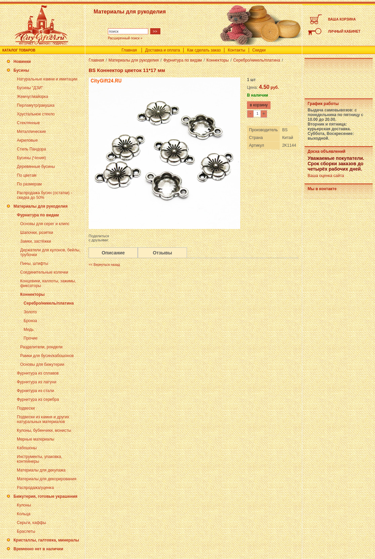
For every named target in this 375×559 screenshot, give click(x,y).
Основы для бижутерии (42, 364)
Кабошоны (27, 448)
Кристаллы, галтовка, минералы (46, 540)
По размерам (29, 184)
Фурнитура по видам (38, 215)
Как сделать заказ (204, 50)
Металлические (31, 131)
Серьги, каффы (31, 522)
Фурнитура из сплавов (38, 373)
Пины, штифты (34, 263)
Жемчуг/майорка (32, 96)
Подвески (26, 408)
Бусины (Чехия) (31, 157)
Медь (29, 329)
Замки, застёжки (35, 241)
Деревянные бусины (36, 166)
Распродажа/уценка (35, 487)
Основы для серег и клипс (44, 223)
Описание (113, 252)
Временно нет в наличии (38, 549)
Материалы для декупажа (41, 470)
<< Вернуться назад (104, 265)
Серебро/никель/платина (49, 303)
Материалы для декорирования (46, 479)
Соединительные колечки (44, 272)
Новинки (22, 61)
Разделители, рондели (41, 347)
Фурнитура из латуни (36, 382)
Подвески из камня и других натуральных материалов (43, 419)
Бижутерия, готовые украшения (45, 496)
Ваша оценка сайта (326, 175)
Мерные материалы (35, 439)
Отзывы (162, 252)
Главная (129, 50)
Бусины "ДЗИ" (30, 87)
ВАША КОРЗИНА (342, 19)
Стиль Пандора (31, 149)
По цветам (26, 175)
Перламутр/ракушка (36, 105)
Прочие (30, 338)
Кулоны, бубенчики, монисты (44, 430)
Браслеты (26, 531)
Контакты (236, 50)
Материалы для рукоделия (40, 206)
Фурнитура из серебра (38, 399)
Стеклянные (28, 122)
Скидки (259, 50)
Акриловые (27, 140)
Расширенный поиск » (125, 38)
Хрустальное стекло (36, 114)
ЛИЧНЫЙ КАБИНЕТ (344, 31)
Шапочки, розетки (36, 232)
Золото (30, 312)
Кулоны (24, 505)
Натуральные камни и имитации (47, 79)
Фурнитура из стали (35, 390)
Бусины (21, 70)
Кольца (23, 514)
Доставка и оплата (162, 50)
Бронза (30, 320)
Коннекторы (32, 294)
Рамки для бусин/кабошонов (47, 355)
